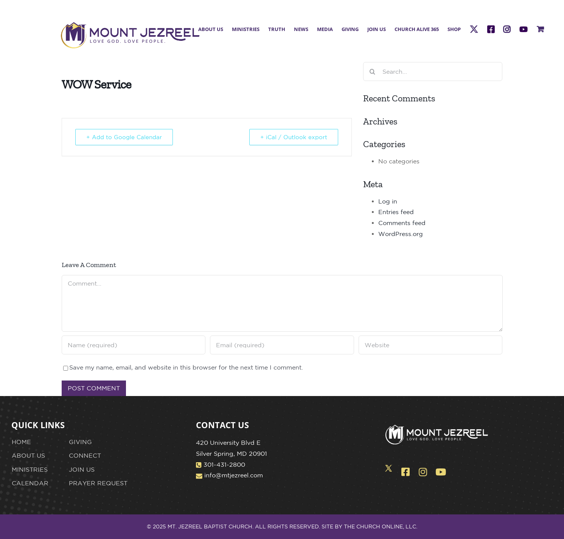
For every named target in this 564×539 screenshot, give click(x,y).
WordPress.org (400, 233)
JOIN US (82, 469)
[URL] (431, 345)
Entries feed (396, 211)
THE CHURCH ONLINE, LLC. (380, 526)
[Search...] (433, 71)
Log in (387, 201)
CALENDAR (30, 483)
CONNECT (85, 455)
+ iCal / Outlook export (293, 137)
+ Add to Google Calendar (124, 137)
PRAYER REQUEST (98, 483)
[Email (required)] (282, 345)
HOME (21, 441)
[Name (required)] (134, 345)
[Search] (372, 71)
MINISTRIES (30, 469)
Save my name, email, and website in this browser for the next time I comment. (186, 367)
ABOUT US (28, 455)
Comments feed (402, 222)
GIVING (80, 441)
